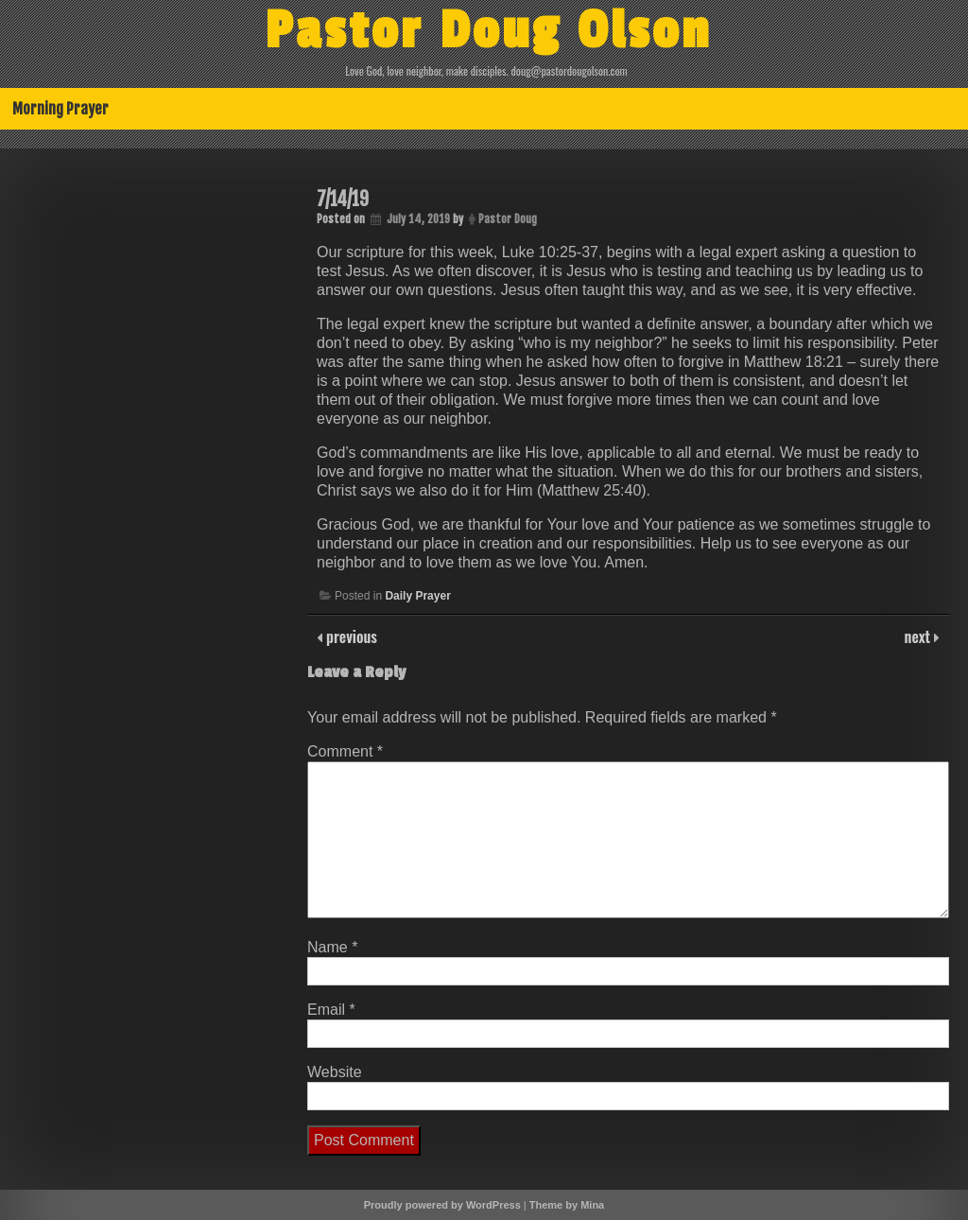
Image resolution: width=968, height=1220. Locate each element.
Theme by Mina (566, 1205)
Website (334, 1072)
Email (331, 1010)
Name (332, 947)
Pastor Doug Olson (488, 31)
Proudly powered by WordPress (442, 1205)
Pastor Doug (507, 219)
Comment (345, 751)
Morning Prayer (60, 108)
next (919, 636)
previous (349, 636)
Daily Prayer (417, 595)
